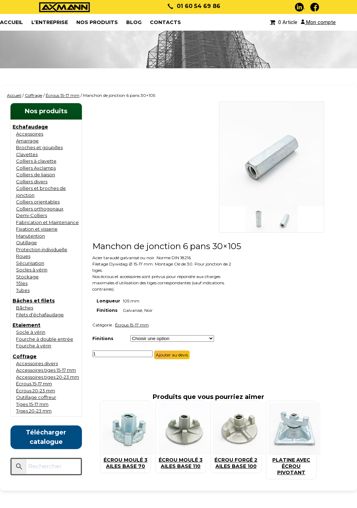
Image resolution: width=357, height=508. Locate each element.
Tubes (23, 290)
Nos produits (97, 22)
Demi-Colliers (31, 215)
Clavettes (27, 154)
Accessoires (29, 134)
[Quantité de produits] (122, 354)
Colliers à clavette (36, 161)
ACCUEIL (11, 22)
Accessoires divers (37, 363)
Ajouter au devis (172, 354)
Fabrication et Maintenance (47, 222)
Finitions (102, 338)
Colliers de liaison (35, 174)
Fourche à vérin (33, 345)
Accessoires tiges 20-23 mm (47, 377)
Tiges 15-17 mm (32, 404)
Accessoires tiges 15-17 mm (46, 370)
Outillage (26, 242)
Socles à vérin (31, 269)
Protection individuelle (41, 249)
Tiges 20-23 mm (34, 411)
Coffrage (33, 95)
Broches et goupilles (39, 147)
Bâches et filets (34, 301)
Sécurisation (30, 263)
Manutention (30, 236)
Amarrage (27, 141)
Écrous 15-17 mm (62, 95)
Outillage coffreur (36, 397)
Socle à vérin (30, 332)
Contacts (165, 22)
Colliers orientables (38, 202)
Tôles (22, 283)
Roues (23, 256)
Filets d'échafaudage (40, 314)
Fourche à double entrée (44, 339)
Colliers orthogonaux (39, 208)
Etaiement (26, 325)
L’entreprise (49, 22)
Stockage (27, 276)
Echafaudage (30, 127)
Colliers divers (31, 181)
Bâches (24, 307)
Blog (134, 22)
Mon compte (318, 22)
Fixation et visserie (37, 229)
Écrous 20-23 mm (35, 390)
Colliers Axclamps (36, 168)
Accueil (14, 95)
